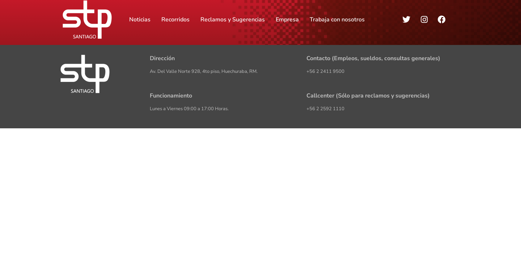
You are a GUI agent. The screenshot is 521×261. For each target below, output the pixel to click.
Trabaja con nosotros (337, 20)
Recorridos (175, 20)
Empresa (287, 20)
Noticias (140, 20)
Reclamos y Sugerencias (232, 20)
